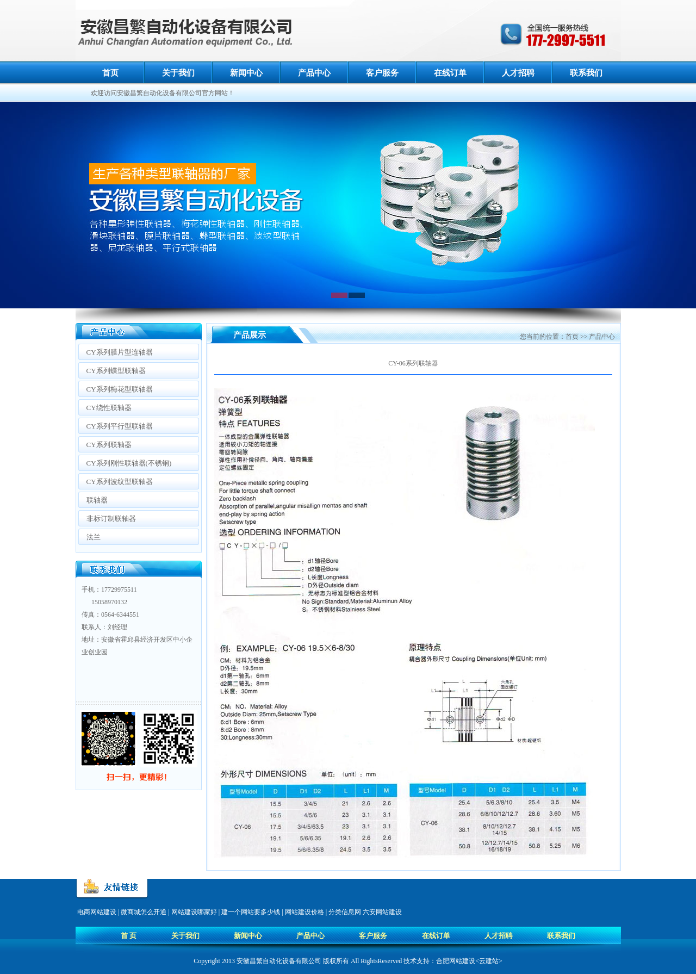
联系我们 (586, 73)
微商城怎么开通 (143, 912)
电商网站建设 (96, 912)
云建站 (489, 961)
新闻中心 (246, 73)
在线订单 (450, 73)
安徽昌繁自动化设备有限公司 (279, 961)
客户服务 (382, 73)
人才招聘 (518, 73)
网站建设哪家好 (194, 912)
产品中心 (314, 73)
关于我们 (178, 73)
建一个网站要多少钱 (250, 912)
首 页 (128, 936)
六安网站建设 (382, 912)
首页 (110, 73)
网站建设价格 (304, 912)
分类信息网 (344, 912)
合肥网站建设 (455, 961)
